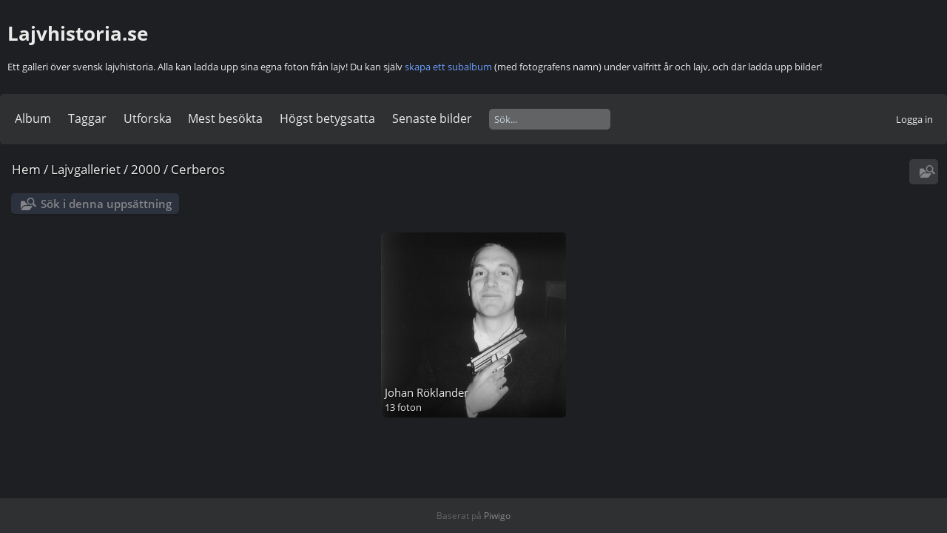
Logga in (914, 119)
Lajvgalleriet (86, 169)
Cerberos (198, 169)
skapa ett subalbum (448, 66)
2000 (146, 169)
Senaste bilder (432, 118)
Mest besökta (225, 118)
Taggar (87, 118)
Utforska (148, 118)
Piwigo (497, 515)
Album (33, 118)
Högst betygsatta (327, 118)
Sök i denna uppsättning (106, 203)
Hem (26, 169)
